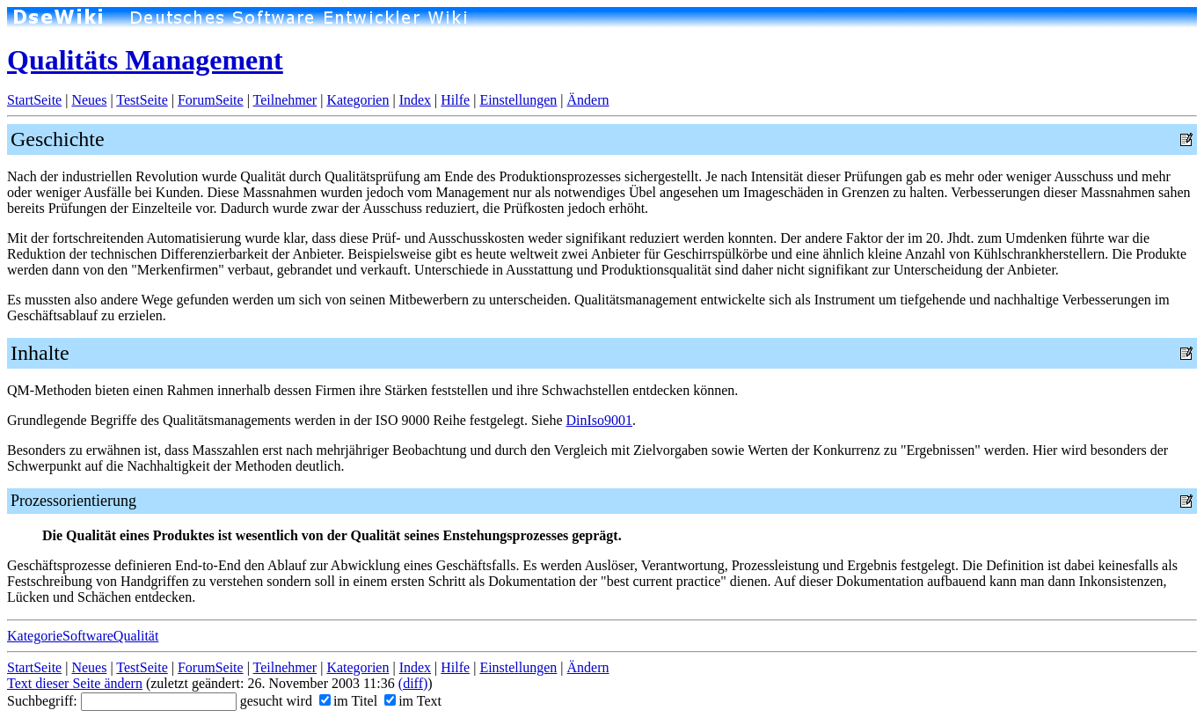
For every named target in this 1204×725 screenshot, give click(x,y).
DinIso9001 (599, 420)
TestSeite (141, 99)
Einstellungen (518, 99)
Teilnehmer (285, 99)
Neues (88, 99)
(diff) (412, 683)
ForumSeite (211, 99)
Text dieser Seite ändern (74, 683)
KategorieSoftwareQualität (82, 635)
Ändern (588, 99)
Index (415, 99)
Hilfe (455, 99)
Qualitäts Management (145, 60)
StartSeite (34, 99)
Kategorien (357, 99)
